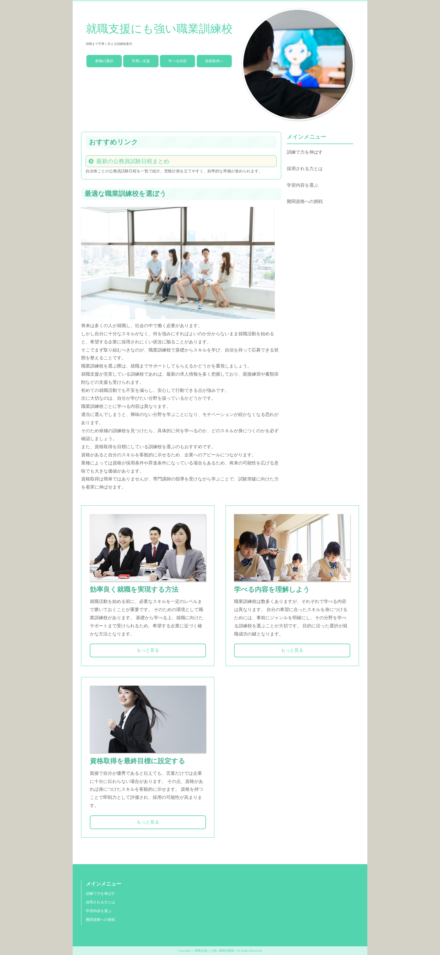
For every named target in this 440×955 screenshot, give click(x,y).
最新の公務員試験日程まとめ (132, 161)
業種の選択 (104, 61)
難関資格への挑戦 (305, 201)
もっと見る (148, 650)
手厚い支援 (141, 61)
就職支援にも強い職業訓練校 (159, 28)
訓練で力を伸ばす (305, 152)
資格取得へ (214, 61)
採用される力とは (305, 168)
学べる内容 (177, 61)
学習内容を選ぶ (302, 185)
